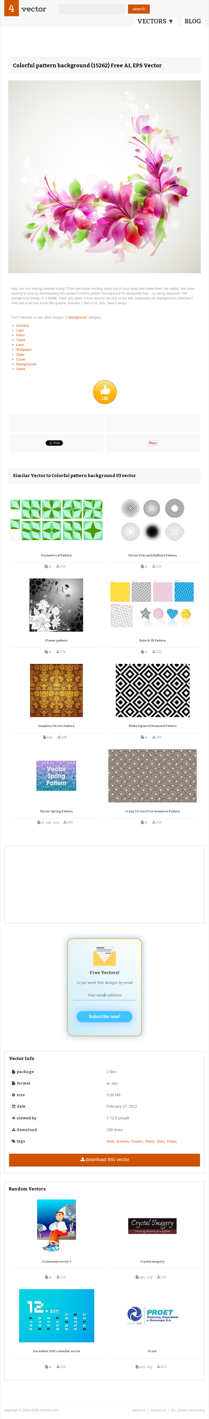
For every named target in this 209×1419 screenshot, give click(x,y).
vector (33, 9)
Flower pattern (56, 640)
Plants (150, 1141)
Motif (110, 1141)
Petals (171, 1141)
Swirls (20, 369)
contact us (158, 1410)
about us (139, 1410)
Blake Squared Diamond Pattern (153, 726)
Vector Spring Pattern (56, 811)
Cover (20, 359)
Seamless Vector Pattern (56, 726)
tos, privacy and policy (188, 1410)
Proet (152, 1351)
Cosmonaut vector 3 (56, 1261)
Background (78, 317)
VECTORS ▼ (155, 21)
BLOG (193, 21)
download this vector (104, 1159)
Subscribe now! (104, 1016)
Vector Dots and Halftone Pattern (152, 555)
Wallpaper (24, 349)
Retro (20, 335)
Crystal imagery (152, 1261)
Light (20, 330)
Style (20, 355)
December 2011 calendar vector (56, 1351)
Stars (161, 1141)
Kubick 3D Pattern (152, 640)
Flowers (137, 1141)
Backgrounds (26, 364)
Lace (20, 345)
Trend (20, 340)
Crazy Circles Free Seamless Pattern (152, 811)
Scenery (22, 326)
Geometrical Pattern (56, 555)
